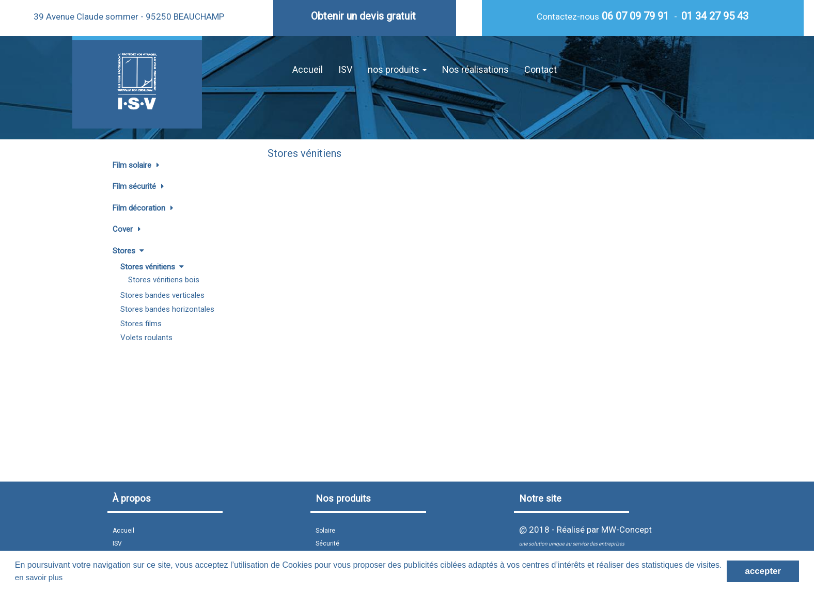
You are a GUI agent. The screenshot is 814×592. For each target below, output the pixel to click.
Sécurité (327, 543)
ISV (345, 69)
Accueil (307, 69)
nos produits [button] (397, 69)
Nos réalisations (475, 69)
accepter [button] (763, 571)
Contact (540, 69)
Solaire (325, 530)
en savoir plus (39, 577)
